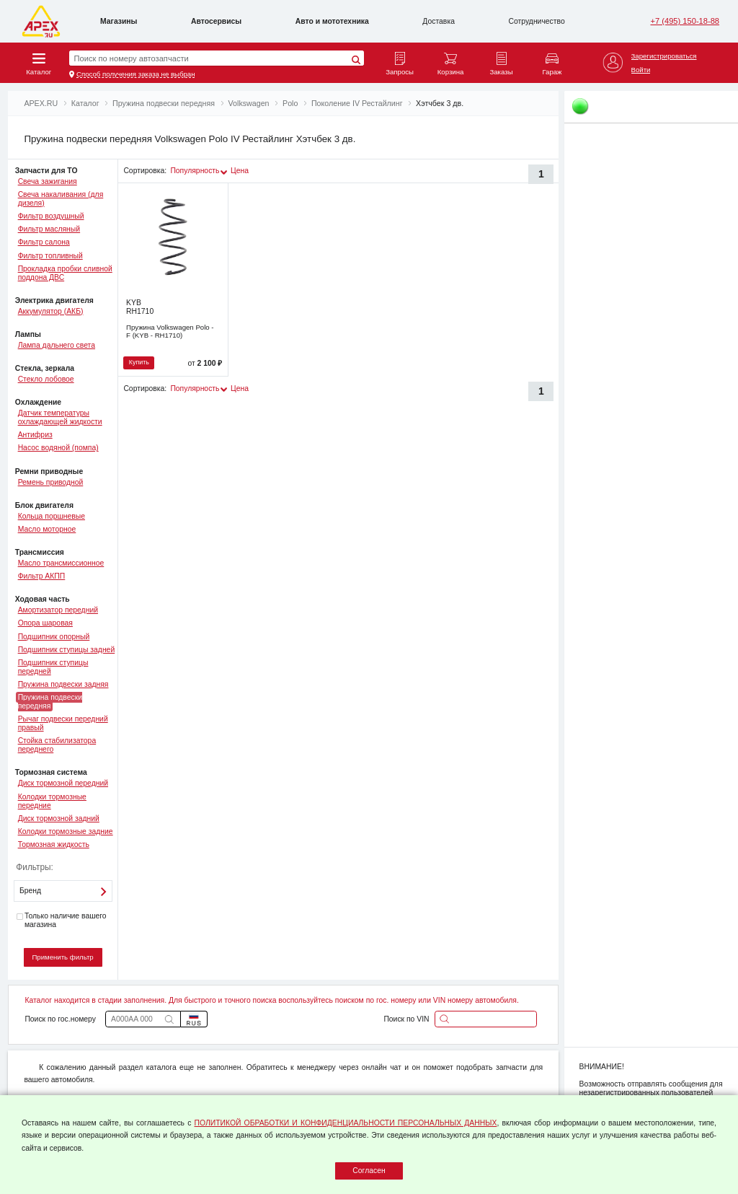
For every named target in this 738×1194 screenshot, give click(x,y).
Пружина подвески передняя (50, 701)
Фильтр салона (44, 242)
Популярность (194, 171)
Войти (641, 70)
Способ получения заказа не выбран (135, 74)
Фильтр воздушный (51, 216)
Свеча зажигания (47, 181)
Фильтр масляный (49, 229)
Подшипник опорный (54, 637)
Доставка (438, 21)
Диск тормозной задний (58, 818)
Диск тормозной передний (63, 783)
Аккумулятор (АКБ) (51, 311)
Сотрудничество (537, 21)
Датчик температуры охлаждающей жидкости (60, 417)
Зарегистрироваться (664, 56)
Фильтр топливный (50, 256)
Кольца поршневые (51, 516)
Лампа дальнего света (56, 345)
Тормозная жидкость (53, 844)
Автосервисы (216, 21)
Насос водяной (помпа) (58, 448)
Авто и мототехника (332, 21)
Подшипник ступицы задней (66, 650)
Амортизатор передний (58, 610)
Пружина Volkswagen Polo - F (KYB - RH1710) (169, 331)
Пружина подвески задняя (63, 684)
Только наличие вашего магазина (61, 920)
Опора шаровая (45, 623)
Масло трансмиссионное (61, 563)
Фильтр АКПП (42, 576)
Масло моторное (47, 529)
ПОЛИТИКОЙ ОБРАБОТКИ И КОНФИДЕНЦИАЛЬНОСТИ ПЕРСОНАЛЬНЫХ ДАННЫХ (346, 1123)
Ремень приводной (51, 482)
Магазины (118, 21)
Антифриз (35, 435)
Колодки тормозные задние (65, 831)
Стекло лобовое (46, 379)
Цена (240, 171)
